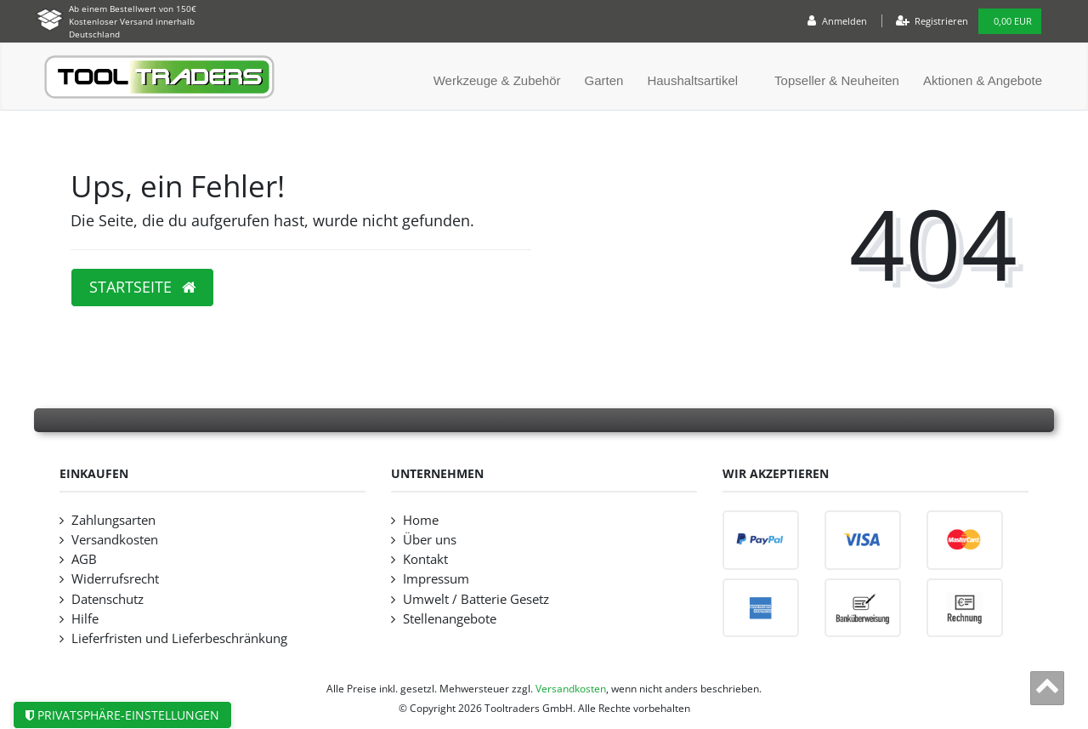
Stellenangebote (449, 619)
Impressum (436, 579)
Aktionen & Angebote (982, 80)
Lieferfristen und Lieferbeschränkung (179, 638)
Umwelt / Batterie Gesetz (476, 599)
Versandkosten (114, 540)
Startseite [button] (142, 286)
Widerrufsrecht (115, 579)
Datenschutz (107, 599)
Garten (604, 80)
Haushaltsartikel (692, 80)
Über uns (429, 540)
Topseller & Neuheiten (836, 80)
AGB (84, 559)
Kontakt (425, 559)
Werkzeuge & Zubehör (497, 80)
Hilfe (85, 619)
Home (421, 520)
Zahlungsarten (113, 520)
